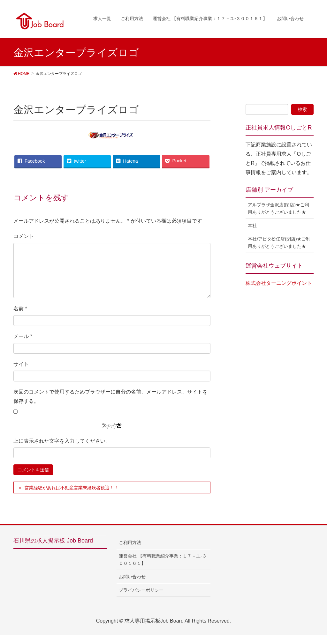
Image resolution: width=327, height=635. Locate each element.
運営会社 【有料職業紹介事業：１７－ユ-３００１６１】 (163, 559)
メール (22, 336)
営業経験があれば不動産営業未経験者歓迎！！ (71, 487)
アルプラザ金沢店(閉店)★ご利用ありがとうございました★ (278, 208)
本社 (252, 225)
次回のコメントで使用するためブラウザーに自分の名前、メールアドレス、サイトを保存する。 (110, 396)
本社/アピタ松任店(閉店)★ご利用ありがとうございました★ (279, 242)
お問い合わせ (132, 576)
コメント (23, 236)
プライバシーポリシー (141, 590)
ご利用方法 (130, 542)
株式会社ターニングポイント (279, 283)
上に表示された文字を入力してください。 (61, 441)
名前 (20, 308)
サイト (21, 364)
